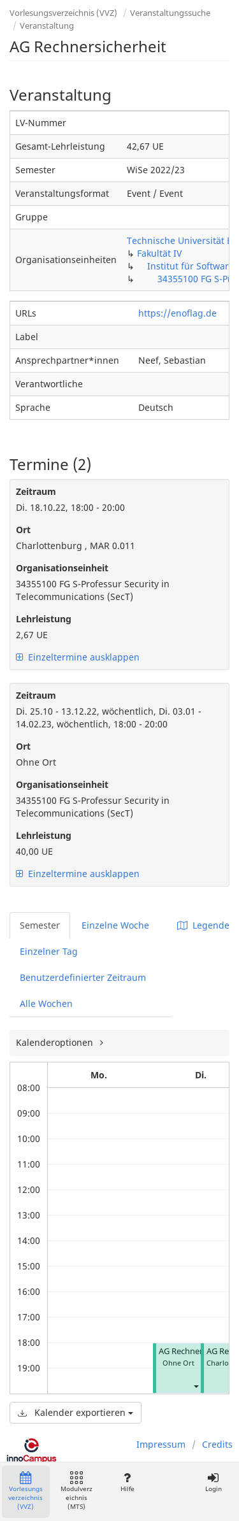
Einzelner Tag (49, 951)
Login (213, 1482)
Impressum (160, 1444)
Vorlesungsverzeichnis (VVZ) (63, 12)
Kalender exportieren (75, 1412)
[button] (195, 1385)
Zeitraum (36, 491)
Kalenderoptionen (56, 1042)
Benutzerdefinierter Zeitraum (83, 977)
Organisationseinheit (62, 568)
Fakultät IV (159, 253)
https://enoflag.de (177, 313)
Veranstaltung (47, 25)
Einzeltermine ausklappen (78, 657)
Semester (40, 925)
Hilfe (127, 1482)
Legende (203, 925)
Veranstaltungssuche (170, 12)
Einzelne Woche (115, 925)
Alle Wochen (46, 1003)
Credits (217, 1444)
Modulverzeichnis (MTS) (76, 1491)
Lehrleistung (43, 619)
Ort (23, 530)
